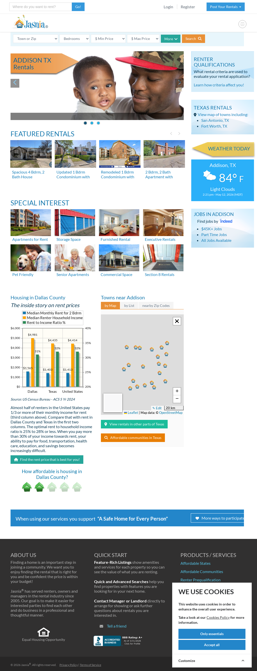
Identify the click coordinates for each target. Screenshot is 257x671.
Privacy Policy (68, 665)
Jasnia (26, 665)
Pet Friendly (22, 274)
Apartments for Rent (30, 239)
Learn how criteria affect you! (219, 84)
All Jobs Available (216, 240)
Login (168, 6)
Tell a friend (116, 626)
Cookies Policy (218, 617)
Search (193, 38)
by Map (110, 305)
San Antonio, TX (215, 120)
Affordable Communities (201, 571)
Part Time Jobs (214, 234)
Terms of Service (90, 665)
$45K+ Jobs (211, 228)
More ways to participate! (221, 518)
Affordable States (195, 563)
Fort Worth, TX (214, 126)
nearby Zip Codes (156, 305)
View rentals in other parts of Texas (134, 424)
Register (188, 6)
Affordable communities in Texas (132, 437)
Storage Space (68, 239)
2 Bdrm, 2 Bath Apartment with (159, 174)
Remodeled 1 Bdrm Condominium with (117, 174)
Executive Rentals (160, 239)
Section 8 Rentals (159, 274)
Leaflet (131, 413)
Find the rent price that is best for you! (47, 459)
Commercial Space (116, 274)
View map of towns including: (223, 114)
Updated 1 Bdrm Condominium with (73, 174)
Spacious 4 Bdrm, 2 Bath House (28, 174)
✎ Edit (157, 408)
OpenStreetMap (170, 413)
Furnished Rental (115, 239)
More (171, 39)
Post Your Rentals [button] (225, 7)
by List (129, 305)
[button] (142, 366)
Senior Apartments (72, 274)
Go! (78, 7)
